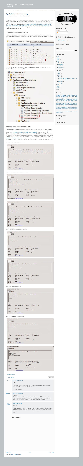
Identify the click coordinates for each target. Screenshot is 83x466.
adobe (70, 101)
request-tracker (62, 111)
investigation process (60, 104)
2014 (58, 61)
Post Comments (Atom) (16, 454)
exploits (64, 95)
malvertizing (67, 104)
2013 (58, 84)
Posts (58, 30)
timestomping (60, 105)
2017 (58, 56)
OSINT (67, 108)
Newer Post (8, 452)
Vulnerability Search (42, 10)
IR (76, 98)
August (59, 69)
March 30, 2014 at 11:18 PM (18, 393)
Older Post (51, 452)
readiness (65, 107)
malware (58, 95)
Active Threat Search (53, 10)
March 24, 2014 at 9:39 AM (18, 380)
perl (56, 107)
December (60, 62)
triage (73, 96)
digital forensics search (71, 103)
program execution (11, 374)
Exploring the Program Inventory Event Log (17, 14)
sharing (57, 108)
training (60, 108)
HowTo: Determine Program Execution (14, 138)
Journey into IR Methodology (19, 10)
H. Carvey (8, 380)
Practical (62, 103)
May (59, 73)
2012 (58, 86)
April (59, 75)
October (60, 65)
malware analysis (60, 96)
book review (67, 100)
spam (72, 111)
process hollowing (61, 107)
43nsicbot (8, 393)
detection (61, 101)
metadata (72, 104)
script (66, 96)
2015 (58, 59)
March (59, 76)
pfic (56, 111)
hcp (76, 103)
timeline (69, 95)
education (72, 105)
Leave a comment (10, 377)
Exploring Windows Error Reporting (42, 25)
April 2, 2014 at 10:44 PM (17, 403)
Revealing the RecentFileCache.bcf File (33, 24)
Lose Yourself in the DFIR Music (65, 80)
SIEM (66, 103)
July (59, 70)
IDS (60, 103)
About (10, 10)
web (60, 112)
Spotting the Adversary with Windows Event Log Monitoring (25, 132)
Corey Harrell (8, 404)
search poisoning (68, 111)
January (60, 83)
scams (76, 107)
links (76, 96)
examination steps (60, 99)
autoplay (69, 108)
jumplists (75, 105)
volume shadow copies (70, 98)
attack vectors (74, 95)
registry (72, 100)
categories (73, 108)
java (67, 99)
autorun (69, 105)
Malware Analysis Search (64, 10)
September (60, 67)
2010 (58, 89)
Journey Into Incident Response (20, 5)
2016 (58, 58)
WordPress (8, 459)
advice (57, 98)
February (60, 81)
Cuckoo (64, 108)
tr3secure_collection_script (63, 40)
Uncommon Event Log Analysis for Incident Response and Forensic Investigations (33, 131)
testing (74, 111)
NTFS (68, 101)
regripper (62, 98)
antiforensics (70, 107)
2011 (58, 87)
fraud (73, 101)
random (59, 111)
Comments (51, 377)
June (59, 72)
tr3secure (65, 101)
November (60, 64)
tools (70, 96)
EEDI (64, 105)
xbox (62, 112)
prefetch (62, 100)
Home (6, 10)
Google (66, 105)
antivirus (73, 107)
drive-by (58, 100)
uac (62, 108)
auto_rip (59, 39)
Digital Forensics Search (31, 10)
